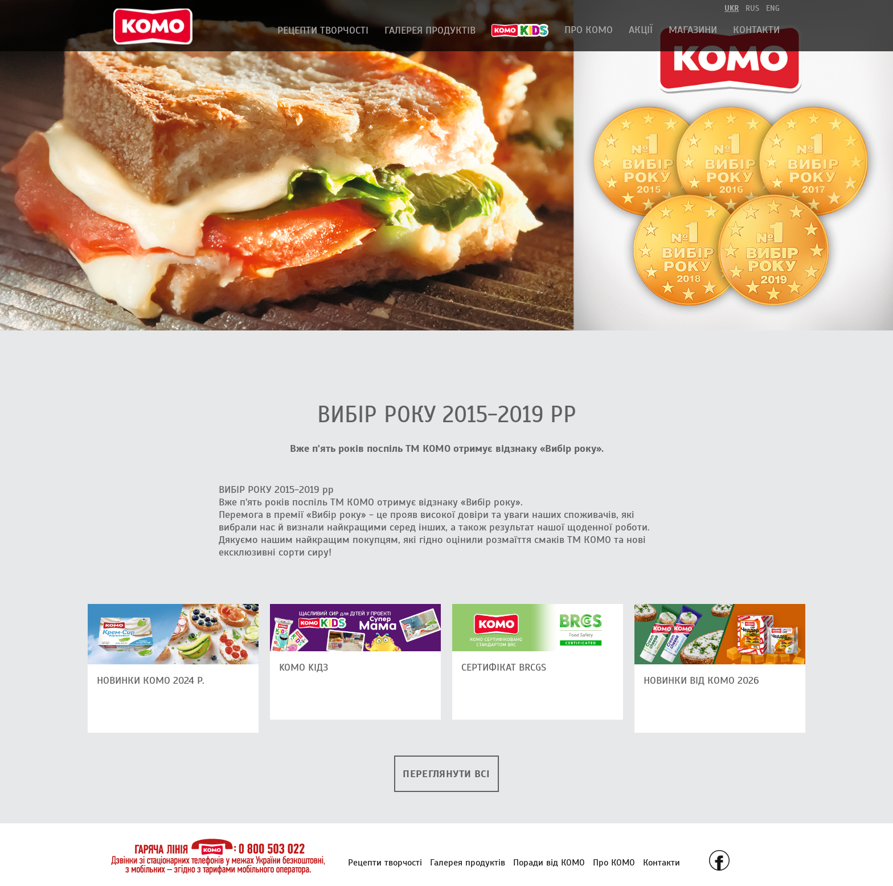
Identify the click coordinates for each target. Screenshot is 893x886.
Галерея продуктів (430, 30)
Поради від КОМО (549, 862)
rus (752, 8)
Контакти (756, 29)
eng (773, 8)
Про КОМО (588, 29)
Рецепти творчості (322, 30)
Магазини (693, 29)
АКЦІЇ (641, 29)
